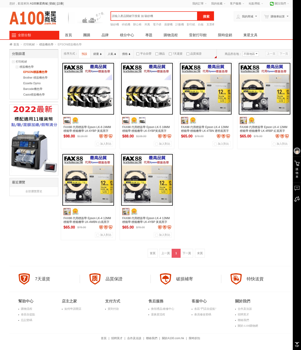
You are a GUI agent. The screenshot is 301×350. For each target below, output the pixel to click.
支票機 (210, 24)
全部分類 (24, 35)
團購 (86, 35)
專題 (148, 35)
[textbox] (154, 16)
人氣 (112, 54)
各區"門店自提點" (205, 308)
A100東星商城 (39, 3)
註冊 (60, 3)
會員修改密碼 (202, 314)
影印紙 (191, 24)
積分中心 (127, 35)
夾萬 (147, 24)
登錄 (52, 3)
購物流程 (171, 35)
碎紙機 (126, 24)
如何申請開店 (72, 308)
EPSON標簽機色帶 (35, 72)
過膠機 (168, 24)
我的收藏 (216, 3)
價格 (126, 54)
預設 (84, 54)
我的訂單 (198, 3)
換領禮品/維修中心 (162, 308)
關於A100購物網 (247, 325)
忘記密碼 (26, 320)
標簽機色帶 (46, 44)
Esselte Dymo (32, 83)
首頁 (68, 35)
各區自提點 (27, 314)
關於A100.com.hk (173, 338)
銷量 (97, 54)
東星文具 (250, 35)
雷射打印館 (198, 35)
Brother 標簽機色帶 (35, 77)
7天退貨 (175, 53)
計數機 (179, 24)
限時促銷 (225, 35)
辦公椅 (137, 24)
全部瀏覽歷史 (33, 191)
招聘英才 (243, 314)
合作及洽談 (244, 308)
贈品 (160, 53)
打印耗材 (29, 44)
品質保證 (194, 53)
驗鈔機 (115, 24)
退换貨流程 (157, 314)
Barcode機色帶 (32, 89)
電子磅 (157, 24)
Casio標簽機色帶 (34, 94)
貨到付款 (113, 308)
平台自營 (143, 53)
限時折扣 (194, 338)
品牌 (105, 35)
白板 (201, 24)
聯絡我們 (243, 320)
